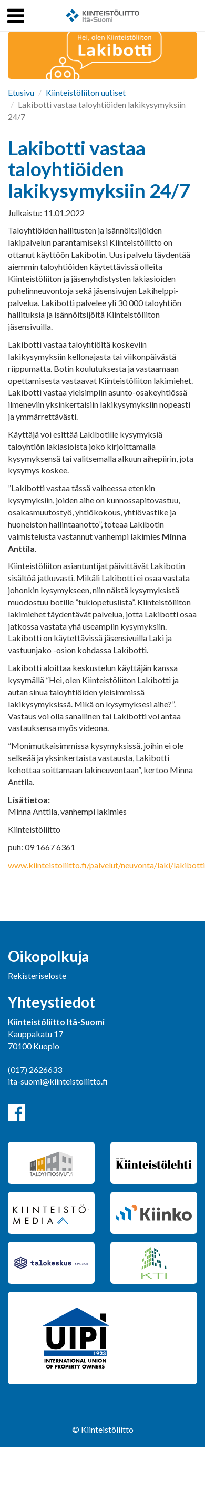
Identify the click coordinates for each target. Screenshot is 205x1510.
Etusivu (21, 92)
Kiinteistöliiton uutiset (86, 92)
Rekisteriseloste (37, 975)
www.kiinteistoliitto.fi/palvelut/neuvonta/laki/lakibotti (106, 865)
